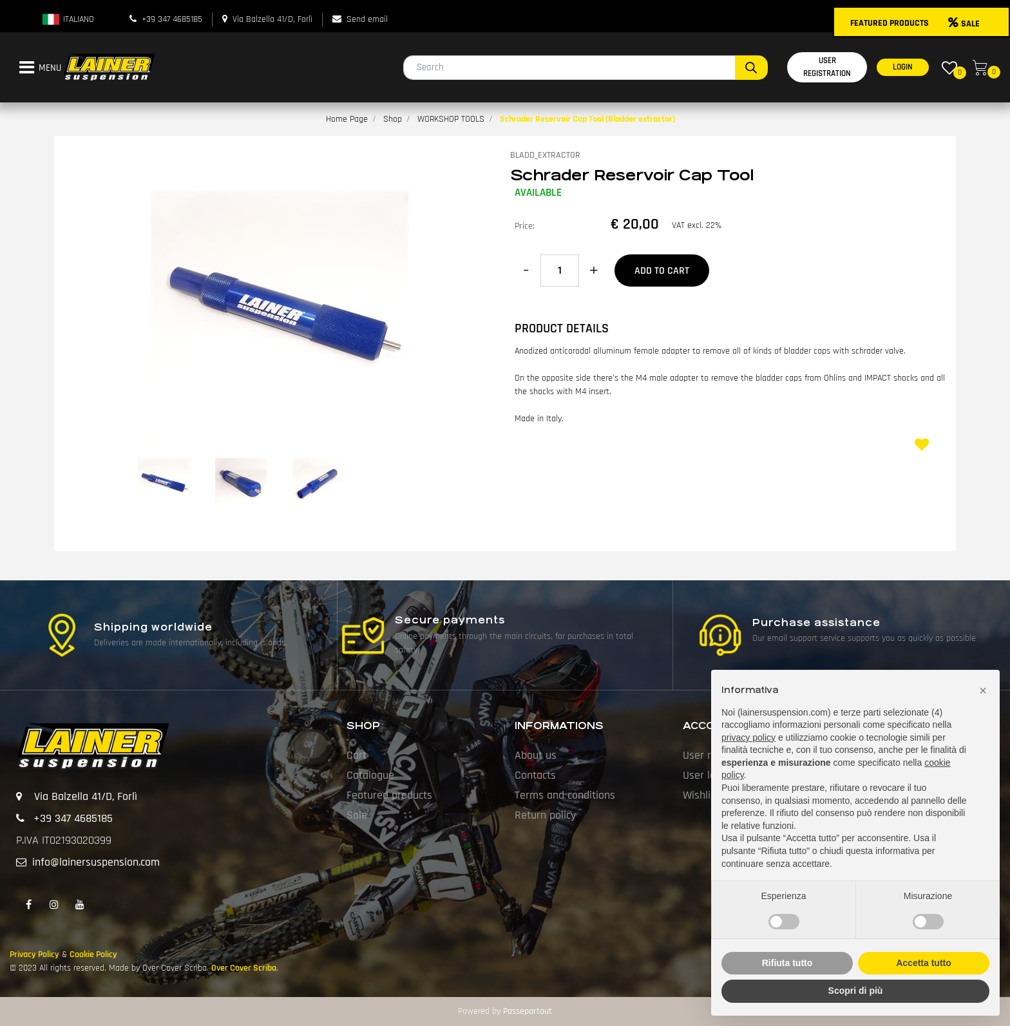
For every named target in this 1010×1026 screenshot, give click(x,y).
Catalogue (370, 775)
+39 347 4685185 (172, 19)
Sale (357, 815)
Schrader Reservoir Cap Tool (632, 175)
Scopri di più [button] (855, 990)
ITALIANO (67, 19)
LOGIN (903, 67)
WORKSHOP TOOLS (450, 119)
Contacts (535, 775)
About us (536, 755)
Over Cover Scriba (243, 968)
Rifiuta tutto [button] (787, 963)
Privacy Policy (34, 954)
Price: (525, 226)
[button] (751, 67)
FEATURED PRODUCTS (889, 23)
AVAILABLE (538, 192)
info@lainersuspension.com (96, 862)
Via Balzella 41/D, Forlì (272, 19)
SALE (964, 24)
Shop (392, 119)
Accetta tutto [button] (923, 963)
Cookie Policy (93, 954)
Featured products (389, 795)
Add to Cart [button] (661, 271)
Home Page (347, 119)
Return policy (545, 815)
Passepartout (527, 1011)
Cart (357, 755)
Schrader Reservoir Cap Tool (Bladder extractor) (587, 119)
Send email (367, 19)
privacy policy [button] (748, 737)
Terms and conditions (565, 795)
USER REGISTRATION (827, 67)
